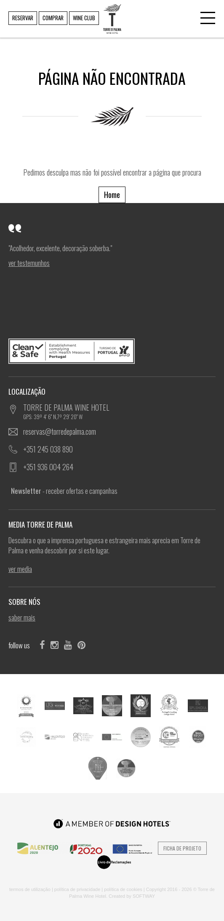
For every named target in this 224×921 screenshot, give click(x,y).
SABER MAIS (21, 617)
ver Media (20, 569)
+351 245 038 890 (48, 449)
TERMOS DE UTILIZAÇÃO (30, 889)
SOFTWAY (144, 896)
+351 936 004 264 (48, 466)
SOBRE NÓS (26, 601)
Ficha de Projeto (182, 848)
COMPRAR (53, 18)
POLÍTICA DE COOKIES (123, 889)
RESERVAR (22, 18)
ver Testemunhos (29, 263)
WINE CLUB (84, 18)
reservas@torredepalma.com (59, 431)
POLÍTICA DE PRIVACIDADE (77, 889)
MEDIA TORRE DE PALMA (42, 524)
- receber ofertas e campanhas (64, 490)
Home (112, 194)
